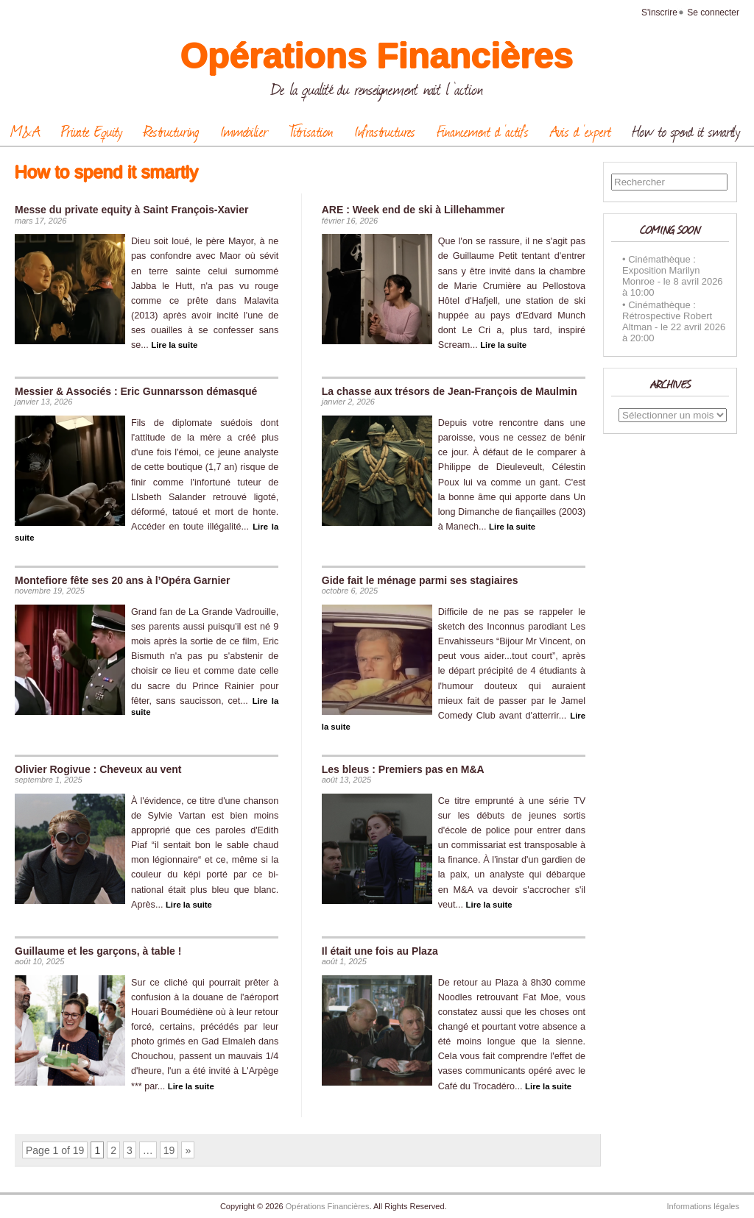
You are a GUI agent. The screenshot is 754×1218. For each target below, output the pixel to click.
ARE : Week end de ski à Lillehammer (413, 210)
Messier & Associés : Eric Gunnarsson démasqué (136, 391)
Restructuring (171, 130)
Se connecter (713, 12)
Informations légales (703, 1206)
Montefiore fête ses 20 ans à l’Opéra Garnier (122, 580)
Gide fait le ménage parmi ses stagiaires (420, 580)
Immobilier (244, 130)
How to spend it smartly (686, 130)
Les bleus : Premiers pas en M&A (403, 769)
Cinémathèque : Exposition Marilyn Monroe (661, 270)
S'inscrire (659, 12)
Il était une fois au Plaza (380, 951)
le (667, 281)
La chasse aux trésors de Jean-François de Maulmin (449, 391)
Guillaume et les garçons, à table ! (98, 951)
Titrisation (311, 130)
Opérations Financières (377, 55)
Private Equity (91, 130)
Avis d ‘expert (580, 130)
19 (169, 1150)
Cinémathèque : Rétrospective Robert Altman (667, 315)
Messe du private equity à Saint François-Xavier (131, 210)
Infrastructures (384, 130)
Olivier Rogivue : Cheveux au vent (98, 769)
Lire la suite (174, 345)
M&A (25, 130)
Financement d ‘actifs (483, 130)
